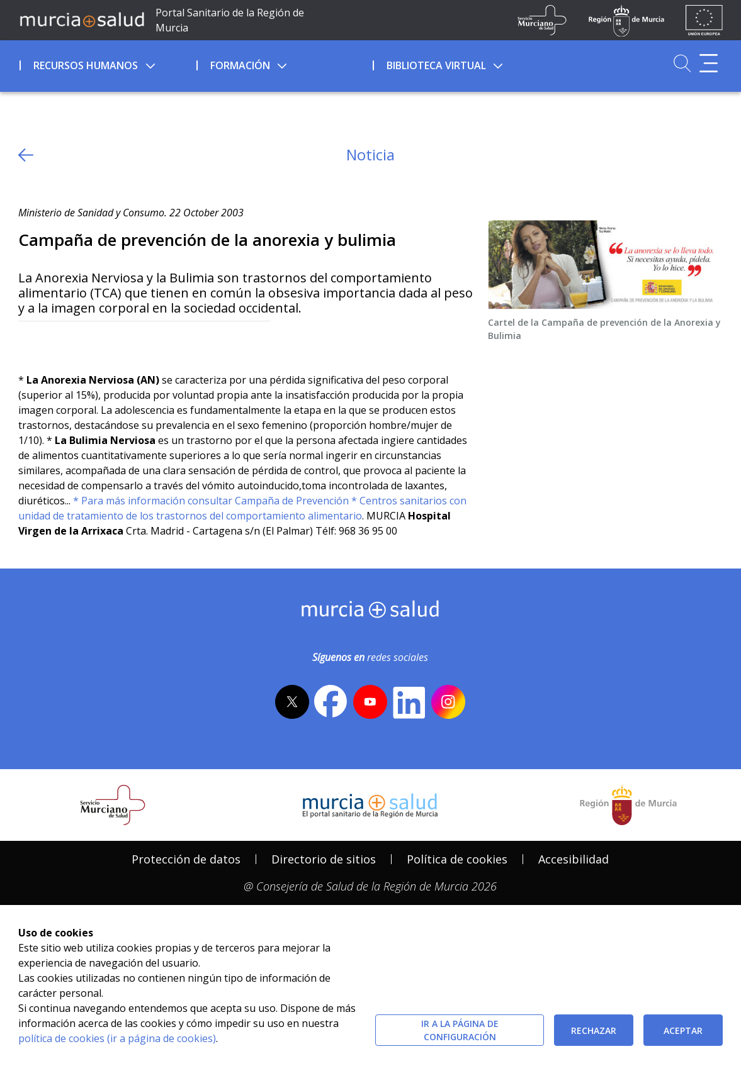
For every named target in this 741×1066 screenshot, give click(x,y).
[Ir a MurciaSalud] (81, 19)
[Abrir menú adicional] (708, 63)
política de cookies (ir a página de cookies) (117, 1038)
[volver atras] (25, 155)
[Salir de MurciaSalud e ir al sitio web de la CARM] (628, 805)
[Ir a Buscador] (682, 63)
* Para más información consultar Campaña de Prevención (211, 501)
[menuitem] (106, 63)
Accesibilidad (573, 859)
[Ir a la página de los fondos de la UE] (704, 20)
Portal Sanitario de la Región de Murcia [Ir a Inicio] (230, 20)
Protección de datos (186, 859)
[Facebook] (52, 342)
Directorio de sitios (323, 859)
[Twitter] (28, 342)
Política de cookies (457, 859)
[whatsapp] (77, 342)
